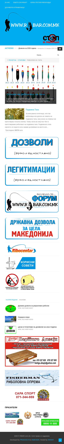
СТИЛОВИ (22, 60)
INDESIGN (35, 440)
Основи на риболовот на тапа (26, 94)
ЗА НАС (7, 2)
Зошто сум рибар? (20, 2)
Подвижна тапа (32, 110)
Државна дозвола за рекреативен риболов (33, 306)
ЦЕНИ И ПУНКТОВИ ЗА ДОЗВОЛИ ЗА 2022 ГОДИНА (37, 327)
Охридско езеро (24, 317)
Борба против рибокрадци (40, 2)
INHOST (51, 440)
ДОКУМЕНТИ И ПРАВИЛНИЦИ (14, 7)
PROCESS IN (25, 440)
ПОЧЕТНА (12, 60)
